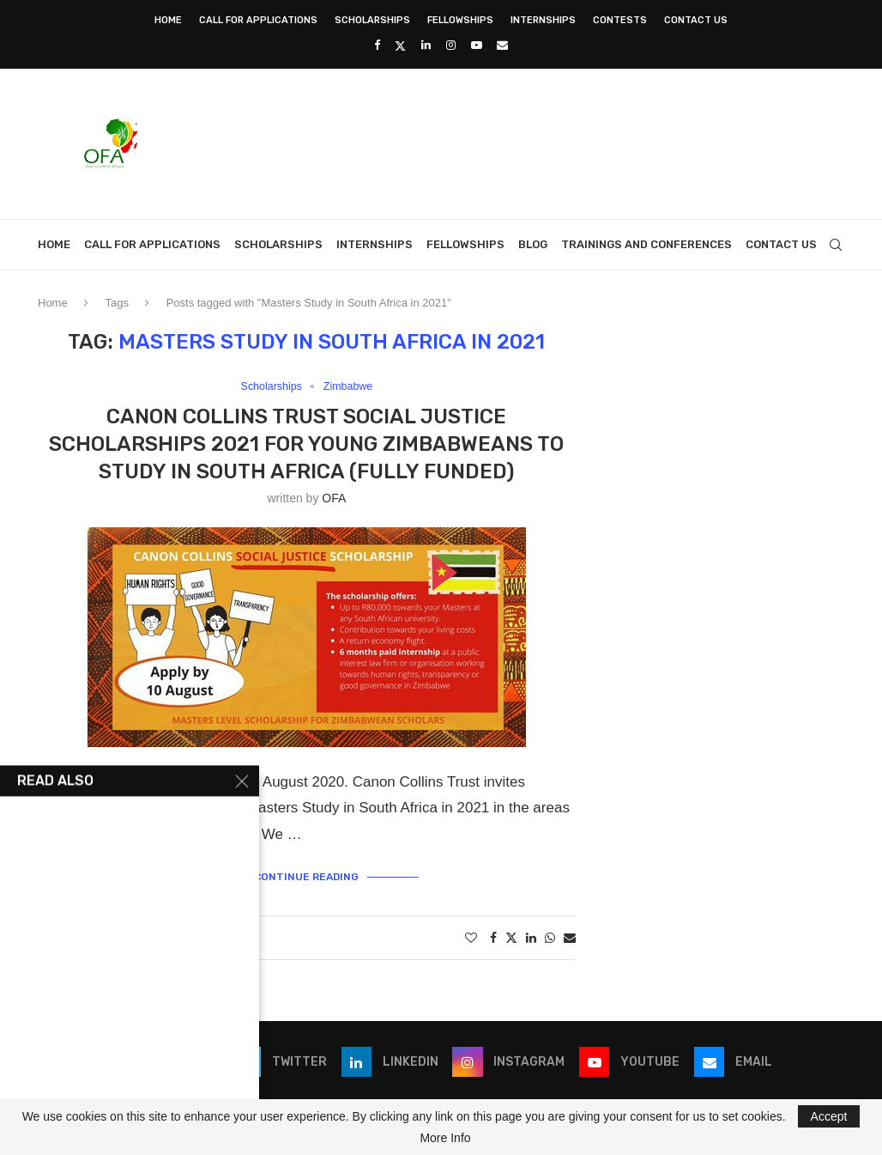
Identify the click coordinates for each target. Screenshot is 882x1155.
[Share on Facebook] (493, 938)
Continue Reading (306, 877)
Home (168, 20)
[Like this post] (471, 938)
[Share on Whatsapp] (550, 938)
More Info (445, 1138)
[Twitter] (400, 45)
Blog (532, 244)
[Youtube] (476, 45)
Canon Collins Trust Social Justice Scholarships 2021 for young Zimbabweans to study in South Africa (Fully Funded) (306, 444)
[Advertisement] (532, 141)
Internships (543, 20)
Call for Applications (258, 20)
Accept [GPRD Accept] (829, 1116)
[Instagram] (451, 45)
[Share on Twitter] (511, 937)
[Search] (835, 245)
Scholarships (372, 20)
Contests (620, 20)
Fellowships (460, 20)
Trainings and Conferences (646, 244)
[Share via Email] (570, 938)
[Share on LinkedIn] (531, 938)
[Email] (502, 45)
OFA (334, 498)
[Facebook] (377, 45)
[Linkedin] (426, 45)
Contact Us (696, 20)
